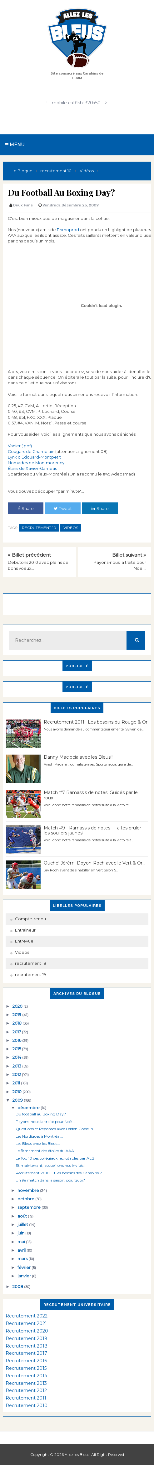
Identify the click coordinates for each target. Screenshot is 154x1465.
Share (26, 508)
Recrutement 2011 (26, 1398)
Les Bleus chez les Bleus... (38, 1143)
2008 (18, 1286)
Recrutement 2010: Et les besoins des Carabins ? (59, 1173)
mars (22, 1258)
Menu (14, 145)
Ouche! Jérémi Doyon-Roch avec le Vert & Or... (94, 863)
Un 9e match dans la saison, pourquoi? (50, 1180)
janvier (24, 1275)
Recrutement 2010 (26, 1405)
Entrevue (24, 940)
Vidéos (70, 527)
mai (21, 1241)
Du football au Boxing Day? (41, 1114)
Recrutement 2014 (26, 1376)
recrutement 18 (30, 963)
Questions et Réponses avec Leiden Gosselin (54, 1128)
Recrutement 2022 (26, 1316)
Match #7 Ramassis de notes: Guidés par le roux (91, 795)
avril (22, 1250)
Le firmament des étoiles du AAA (45, 1150)
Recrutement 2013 (26, 1383)
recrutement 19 (30, 974)
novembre (28, 1190)
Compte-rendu (30, 918)
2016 (17, 1040)
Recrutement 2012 (26, 1390)
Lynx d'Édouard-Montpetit (34, 457)
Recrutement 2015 (26, 1368)
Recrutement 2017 (26, 1353)
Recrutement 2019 (26, 1338)
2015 (17, 1048)
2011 (16, 1082)
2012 (17, 1074)
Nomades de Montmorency (36, 462)
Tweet (63, 508)
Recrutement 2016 (26, 1361)
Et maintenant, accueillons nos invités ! (50, 1165)
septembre (29, 1207)
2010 (17, 1091)
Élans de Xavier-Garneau (32, 468)
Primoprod (68, 229)
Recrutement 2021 (26, 1323)
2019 (17, 1014)
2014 (17, 1057)
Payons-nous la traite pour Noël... (45, 1121)
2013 (17, 1065)
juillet (23, 1224)
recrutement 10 (39, 527)
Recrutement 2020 (27, 1331)
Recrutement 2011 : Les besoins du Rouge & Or (95, 722)
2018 (17, 1023)
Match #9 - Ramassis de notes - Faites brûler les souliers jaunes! (92, 830)
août (22, 1215)
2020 (17, 1006)
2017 (17, 1031)
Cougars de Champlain (31, 451)
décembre (29, 1107)
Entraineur (25, 930)
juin (21, 1232)
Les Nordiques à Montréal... (39, 1136)
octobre (26, 1198)
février (24, 1267)
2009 (18, 1100)
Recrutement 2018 (26, 1346)
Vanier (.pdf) (20, 445)
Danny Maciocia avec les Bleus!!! (78, 757)
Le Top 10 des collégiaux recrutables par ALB (55, 1158)
